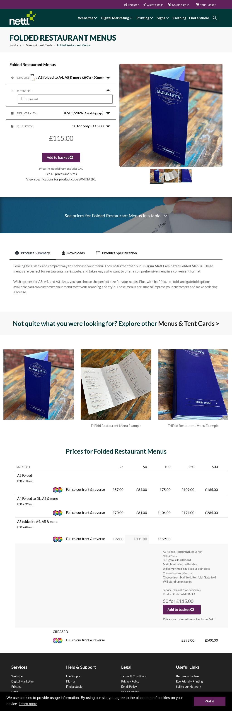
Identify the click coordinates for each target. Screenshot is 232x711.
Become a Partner (187, 676)
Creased (32, 99)
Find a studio (199, 18)
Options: (21, 91)
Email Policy (129, 686)
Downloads (73, 253)
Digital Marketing (117, 18)
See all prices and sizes (61, 174)
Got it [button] (209, 701)
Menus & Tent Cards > (188, 323)
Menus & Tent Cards (39, 45)
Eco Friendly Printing (189, 681)
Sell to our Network (188, 686)
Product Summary (32, 253)
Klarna (70, 681)
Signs (163, 18)
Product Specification (116, 253)
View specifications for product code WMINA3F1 (61, 179)
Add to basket (61, 157)
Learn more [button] (28, 704)
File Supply (73, 676)
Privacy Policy (130, 681)
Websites (88, 18)
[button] (61, 78)
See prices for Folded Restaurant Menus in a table (116, 215)
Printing (145, 18)
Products (15, 45)
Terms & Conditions (134, 676)
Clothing (179, 18)
